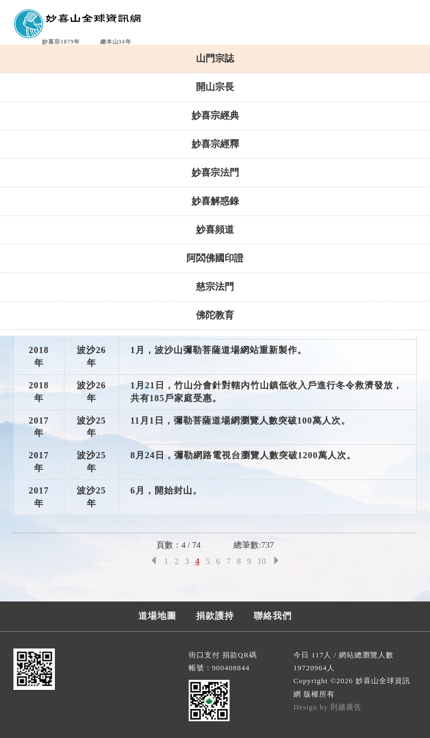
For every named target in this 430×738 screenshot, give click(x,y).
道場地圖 (157, 616)
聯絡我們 (273, 616)
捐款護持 (215, 616)
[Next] (276, 561)
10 (262, 561)
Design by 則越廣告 (327, 707)
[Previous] (153, 561)
